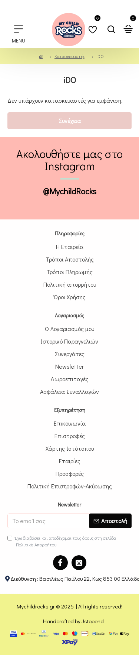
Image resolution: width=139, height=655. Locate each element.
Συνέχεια (70, 120)
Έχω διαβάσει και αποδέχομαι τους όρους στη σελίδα (61, 541)
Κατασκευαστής (69, 56)
